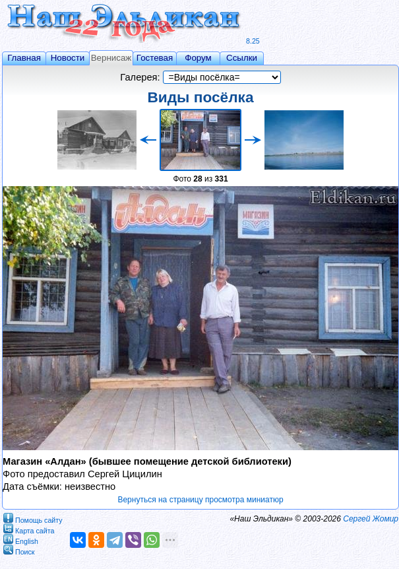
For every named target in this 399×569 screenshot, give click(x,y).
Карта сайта (28, 528)
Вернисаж (111, 58)
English (20, 539)
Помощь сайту (33, 518)
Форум (198, 58)
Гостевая (155, 58)
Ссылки (241, 58)
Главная (24, 58)
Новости (68, 58)
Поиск (19, 549)
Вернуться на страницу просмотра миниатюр (200, 499)
